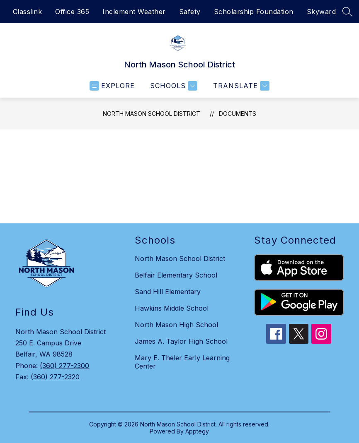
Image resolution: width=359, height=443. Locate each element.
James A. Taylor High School (181, 341)
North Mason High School (176, 325)
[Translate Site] (240, 86)
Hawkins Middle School (172, 308)
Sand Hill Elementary (168, 291)
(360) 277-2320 (55, 377)
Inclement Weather (134, 11)
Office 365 (72, 11)
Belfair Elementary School (176, 275)
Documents (237, 113)
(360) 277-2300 (64, 366)
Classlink (27, 11)
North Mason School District (151, 113)
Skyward (321, 11)
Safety (190, 11)
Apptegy (197, 431)
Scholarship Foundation (254, 11)
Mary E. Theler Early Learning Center (182, 362)
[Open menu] (112, 86)
